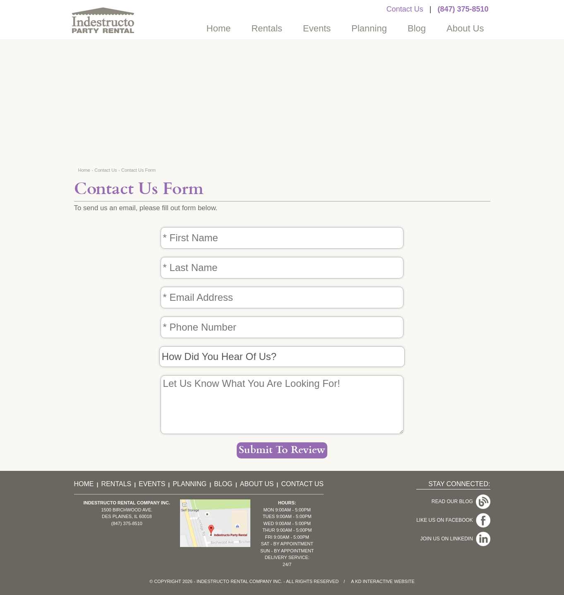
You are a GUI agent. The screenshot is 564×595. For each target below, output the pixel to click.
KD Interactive (374, 581)
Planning (369, 28)
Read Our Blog (461, 501)
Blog (417, 28)
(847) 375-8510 (462, 9)
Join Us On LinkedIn (455, 539)
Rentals (266, 28)
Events (317, 28)
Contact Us (404, 9)
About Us (465, 28)
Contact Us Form (138, 170)
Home (218, 28)
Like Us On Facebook (453, 520)
